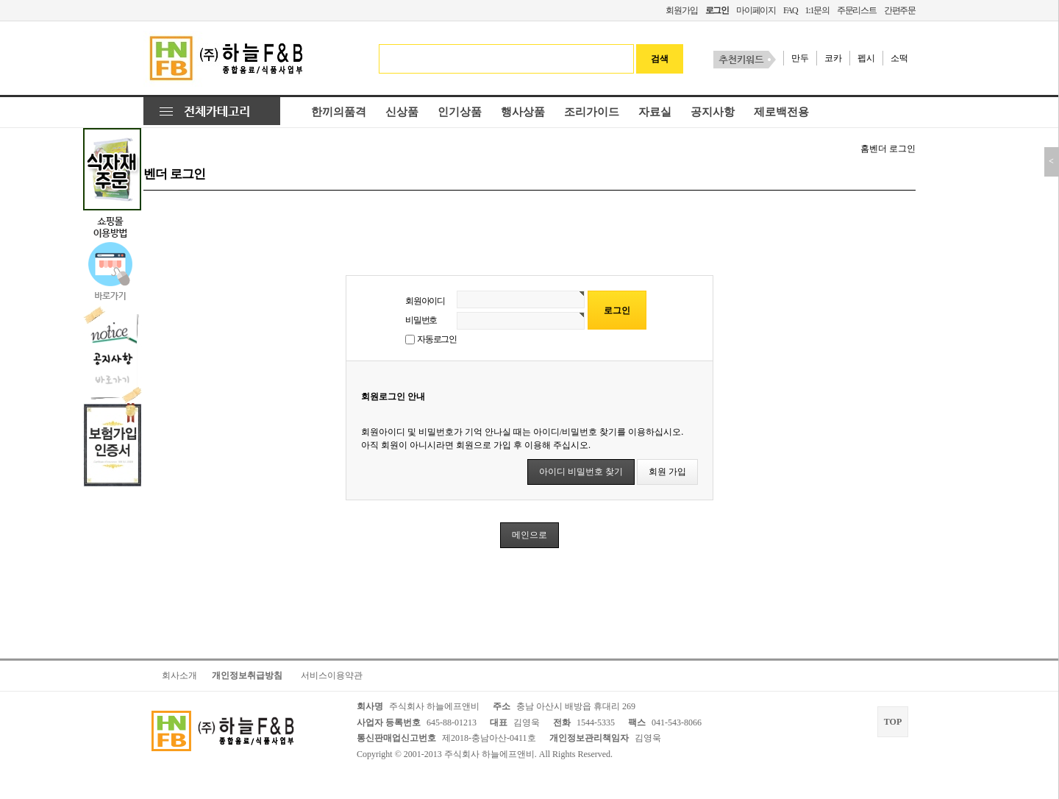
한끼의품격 (338, 112)
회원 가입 (667, 471)
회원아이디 (425, 301)
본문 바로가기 (0, 0)
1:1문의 (817, 10)
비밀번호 (421, 320)
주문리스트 (857, 10)
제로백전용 (781, 112)
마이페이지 (756, 10)
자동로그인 (437, 339)
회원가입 (681, 10)
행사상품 (523, 112)
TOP (893, 722)
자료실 (654, 112)
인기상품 (460, 112)
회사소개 (179, 675)
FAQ (790, 10)
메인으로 (529, 535)
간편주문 (900, 10)
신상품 (401, 112)
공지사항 (713, 112)
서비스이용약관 (332, 675)
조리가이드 (591, 112)
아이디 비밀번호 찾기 (581, 471)
